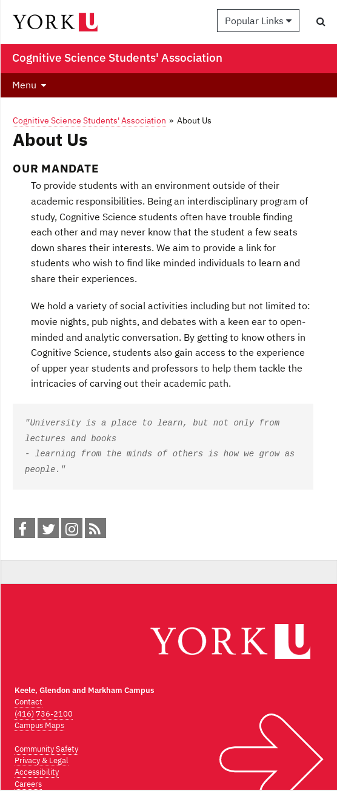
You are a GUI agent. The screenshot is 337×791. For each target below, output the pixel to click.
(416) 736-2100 (44, 714)
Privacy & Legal (41, 760)
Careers (28, 784)
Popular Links (258, 21)
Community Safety (46, 749)
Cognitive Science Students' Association (89, 120)
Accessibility (37, 772)
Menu (24, 85)
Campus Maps (39, 725)
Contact (28, 702)
